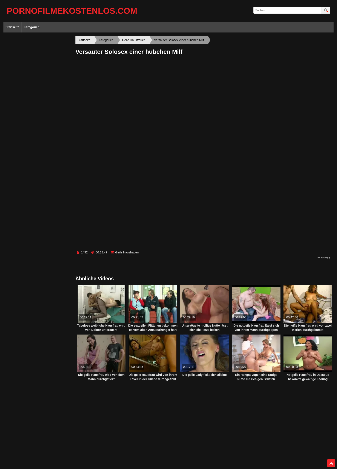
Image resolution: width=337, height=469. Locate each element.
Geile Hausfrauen (127, 252)
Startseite (12, 27)
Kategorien (32, 27)
